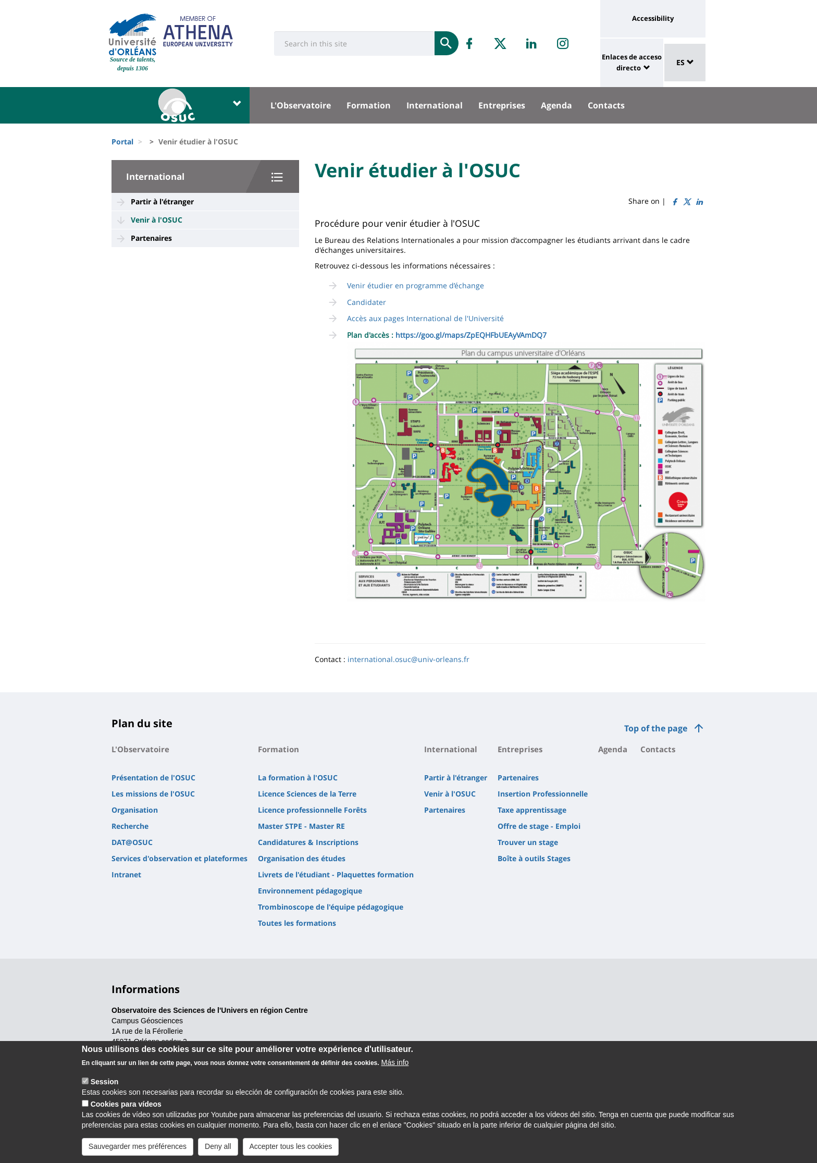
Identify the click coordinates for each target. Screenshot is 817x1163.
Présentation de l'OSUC (153, 777)
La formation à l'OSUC (298, 777)
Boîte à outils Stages (534, 858)
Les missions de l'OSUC (153, 794)
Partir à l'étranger (162, 201)
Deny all (218, 1152)
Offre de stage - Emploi (539, 826)
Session (105, 1087)
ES (685, 62)
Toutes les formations (297, 923)
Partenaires (151, 238)
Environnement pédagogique (310, 891)
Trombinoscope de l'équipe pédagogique (330, 907)
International (434, 105)
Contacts (606, 105)
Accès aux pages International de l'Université (425, 318)
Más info (394, 1068)
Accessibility (653, 18)
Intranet (126, 874)
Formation (368, 105)
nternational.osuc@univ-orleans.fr (409, 659)
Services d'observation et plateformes (179, 858)
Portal (122, 141)
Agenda (556, 105)
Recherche (130, 826)
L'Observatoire (300, 105)
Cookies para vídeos (126, 1110)
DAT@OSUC (132, 842)
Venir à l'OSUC (156, 220)
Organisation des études (301, 858)
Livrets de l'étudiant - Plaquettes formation (336, 874)
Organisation (135, 810)
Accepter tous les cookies (291, 1152)
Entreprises (501, 105)
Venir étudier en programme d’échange (415, 285)
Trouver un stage (528, 842)
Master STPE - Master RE (301, 826)
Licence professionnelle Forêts (312, 810)
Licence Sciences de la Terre (307, 794)
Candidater (366, 302)
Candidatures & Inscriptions (308, 842)
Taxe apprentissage (532, 810)
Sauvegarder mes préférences (138, 1152)
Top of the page (655, 728)
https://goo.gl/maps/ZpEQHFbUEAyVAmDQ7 (470, 335)
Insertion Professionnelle (543, 794)
